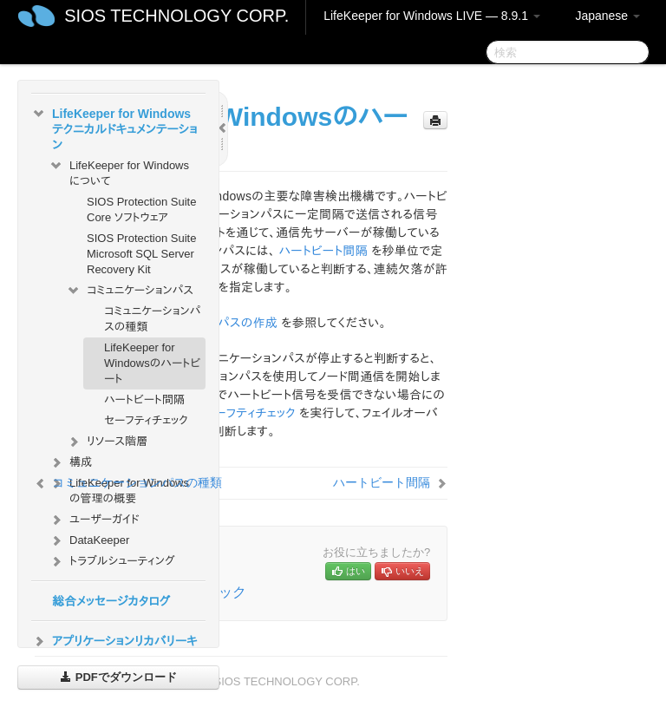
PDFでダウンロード (118, 677)
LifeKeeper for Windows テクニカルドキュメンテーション (114, 127)
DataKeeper (89, 540)
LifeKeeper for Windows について (119, 171)
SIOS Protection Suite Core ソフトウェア (141, 209)
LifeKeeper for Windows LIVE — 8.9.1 (431, 16)
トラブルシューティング (112, 561)
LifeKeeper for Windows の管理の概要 (119, 489)
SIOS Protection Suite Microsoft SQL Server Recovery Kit (141, 254)
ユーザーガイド (94, 519)
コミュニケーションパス (129, 290)
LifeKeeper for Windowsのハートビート (152, 363)
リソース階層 (106, 441)
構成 (70, 462)
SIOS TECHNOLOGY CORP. (176, 15)
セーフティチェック (146, 420)
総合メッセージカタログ (111, 601)
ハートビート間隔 (144, 399)
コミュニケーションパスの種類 (152, 318)
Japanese (607, 16)
